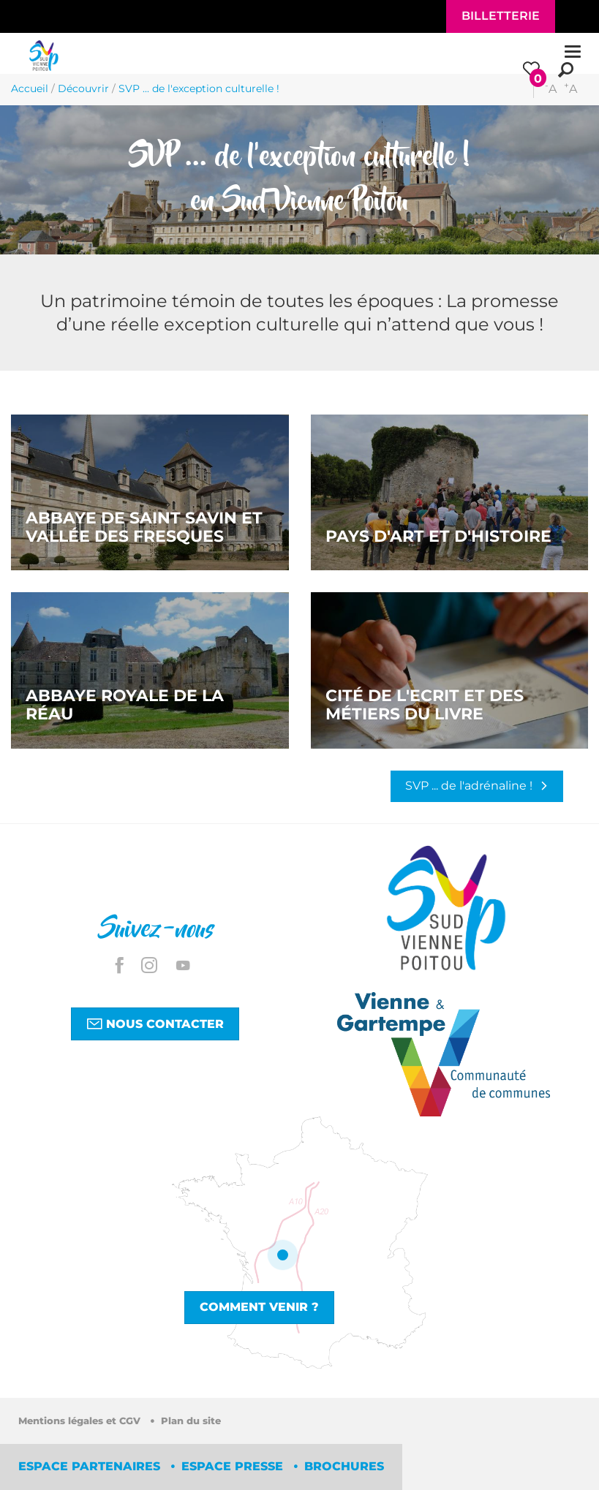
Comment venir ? (259, 1307)
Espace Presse (234, 1466)
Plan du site (191, 1420)
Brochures (344, 1466)
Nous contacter (155, 1024)
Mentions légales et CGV (80, 1420)
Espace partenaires (91, 1466)
